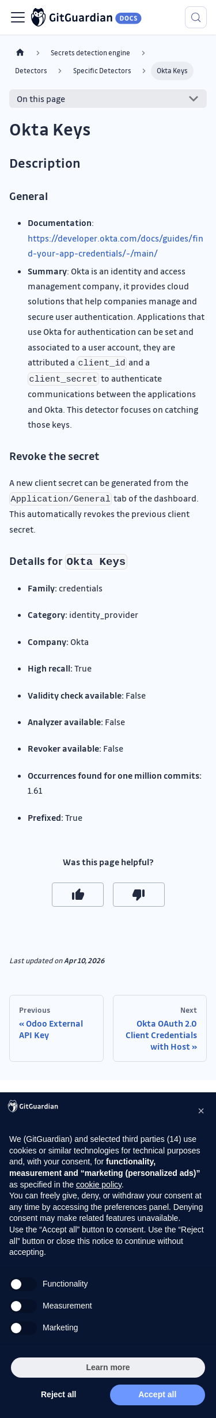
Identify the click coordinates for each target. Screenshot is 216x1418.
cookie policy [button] (99, 1184)
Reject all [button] (58, 1394)
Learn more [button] (108, 1367)
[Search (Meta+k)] (196, 17)
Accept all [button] (157, 1394)
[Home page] (20, 53)
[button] (201, 1111)
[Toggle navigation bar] (17, 17)
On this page (41, 98)
